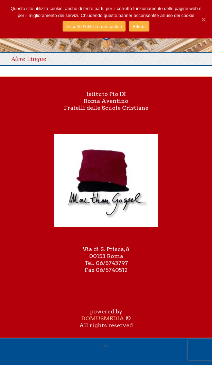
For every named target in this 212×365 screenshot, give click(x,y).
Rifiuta (139, 26)
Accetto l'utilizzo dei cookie (94, 26)
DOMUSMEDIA (102, 318)
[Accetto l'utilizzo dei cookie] (203, 19)
